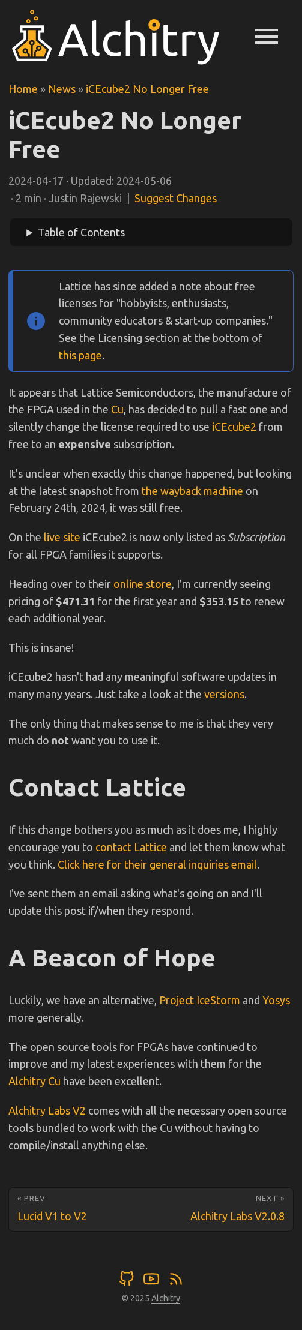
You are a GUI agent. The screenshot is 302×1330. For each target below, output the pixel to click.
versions (224, 694)
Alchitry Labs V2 (47, 1110)
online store (142, 584)
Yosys (276, 1000)
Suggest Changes (175, 198)
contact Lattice (131, 847)
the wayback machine (192, 491)
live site (62, 537)
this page (80, 355)
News (62, 89)
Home (23, 89)
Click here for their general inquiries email (157, 864)
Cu (117, 409)
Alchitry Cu (34, 1081)
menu (267, 36)
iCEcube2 (234, 427)
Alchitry (165, 1298)
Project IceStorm (199, 1000)
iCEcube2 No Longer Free (147, 89)
